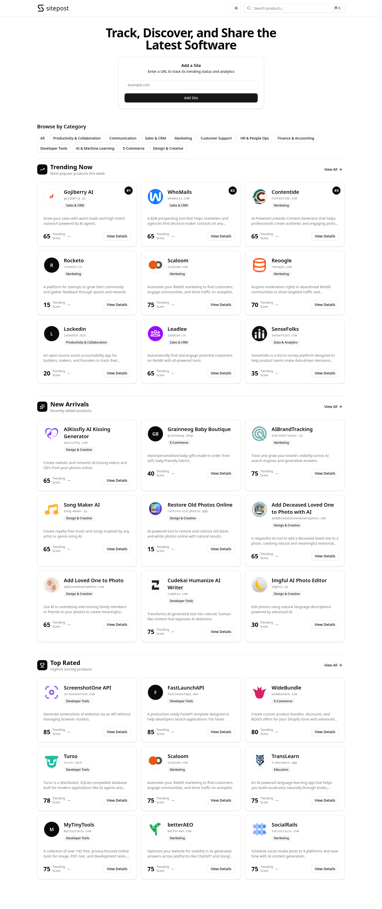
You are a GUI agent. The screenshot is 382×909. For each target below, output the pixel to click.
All (43, 138)
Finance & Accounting (295, 138)
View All (333, 169)
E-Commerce (134, 148)
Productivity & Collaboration (77, 138)
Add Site (191, 97)
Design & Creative (168, 148)
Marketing (183, 138)
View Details (117, 236)
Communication (122, 138)
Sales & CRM (155, 138)
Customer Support (216, 138)
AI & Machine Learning (95, 148)
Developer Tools (54, 148)
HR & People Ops (254, 138)
